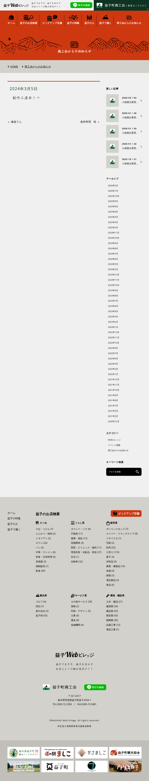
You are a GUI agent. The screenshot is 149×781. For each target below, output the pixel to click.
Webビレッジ (114, 439)
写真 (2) (110, 542)
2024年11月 (113, 232)
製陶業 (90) (112, 620)
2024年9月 (113, 243)
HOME (14, 66)
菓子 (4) (110, 556)
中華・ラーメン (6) (46, 552)
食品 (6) (110, 584)
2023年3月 (113, 316)
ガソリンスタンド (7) (117, 529)
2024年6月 (113, 259)
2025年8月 (113, 206)
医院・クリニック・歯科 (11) (86, 547)
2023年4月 (113, 311)
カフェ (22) (41, 542)
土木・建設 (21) (114, 601)
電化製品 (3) (112, 580)
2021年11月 (113, 384)
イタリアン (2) (43, 538)
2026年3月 (113, 185)
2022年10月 (113, 342)
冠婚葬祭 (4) (77, 542)
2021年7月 (113, 405)
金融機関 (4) (77, 624)
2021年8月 (113, 400)
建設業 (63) (112, 611)
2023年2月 (113, 321)
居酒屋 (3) (41, 561)
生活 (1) (75, 556)
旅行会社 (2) (42, 611)
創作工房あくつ (26, 97)
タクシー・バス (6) (81, 529)
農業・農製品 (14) (115, 566)
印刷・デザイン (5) (81, 611)
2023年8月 (113, 295)
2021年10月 (113, 390)
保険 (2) (75, 606)
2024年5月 (113, 264)
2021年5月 (113, 410)
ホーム (11, 513)
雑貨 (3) (110, 575)
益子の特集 (14, 518)
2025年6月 (113, 211)
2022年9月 (113, 348)
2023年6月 (113, 306)
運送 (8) (75, 620)
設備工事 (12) (113, 624)
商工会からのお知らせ (38, 66)
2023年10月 (113, 285)
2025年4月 (113, 222)
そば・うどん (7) (44, 529)
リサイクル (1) (113, 538)
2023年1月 (113, 327)
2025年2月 (113, 227)
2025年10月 (113, 196)
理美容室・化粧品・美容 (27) (86, 552)
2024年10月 (113, 237)
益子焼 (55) (41, 615)
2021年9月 (113, 395)
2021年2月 (113, 416)
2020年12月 (113, 421)
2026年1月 (113, 190)
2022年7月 (113, 353)
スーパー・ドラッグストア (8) (122, 533)
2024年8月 (113, 248)
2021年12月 (113, 379)
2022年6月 (113, 358)
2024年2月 (113, 269)
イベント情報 (114, 445)
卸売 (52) (111, 547)
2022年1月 (113, 374)
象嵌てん (16, 121)
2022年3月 (113, 363)
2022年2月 (113, 368)
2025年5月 (113, 217)
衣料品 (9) (111, 561)
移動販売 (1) (42, 566)
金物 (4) (110, 570)
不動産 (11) (77, 533)
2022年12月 (113, 332)
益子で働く (14, 529)
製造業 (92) (112, 615)
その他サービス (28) (81, 601)
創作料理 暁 (88, 121)
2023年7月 (113, 300)
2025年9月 (113, 201)
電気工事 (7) (112, 629)
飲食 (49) (40, 570)
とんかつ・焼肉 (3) (46, 533)
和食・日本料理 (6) (46, 556)
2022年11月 (113, 337)
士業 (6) (75, 615)
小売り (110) (112, 552)
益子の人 (12, 524)
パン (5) (40, 547)
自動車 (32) (77, 561)
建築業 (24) (112, 606)
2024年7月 (113, 253)
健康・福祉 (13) (79, 538)
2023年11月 (113, 279)
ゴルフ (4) (41, 601)
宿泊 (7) (40, 606)
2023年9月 (113, 290)
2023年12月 (113, 274)
